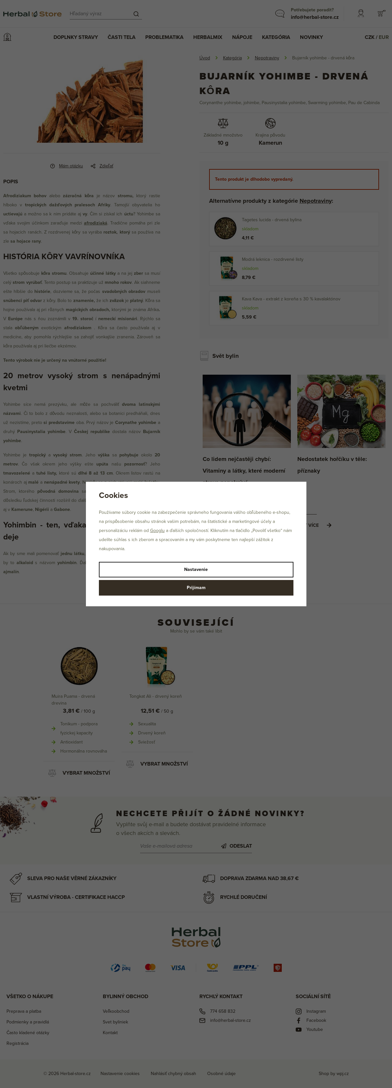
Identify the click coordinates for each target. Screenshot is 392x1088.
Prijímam (196, 587)
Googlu (157, 530)
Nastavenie (196, 569)
